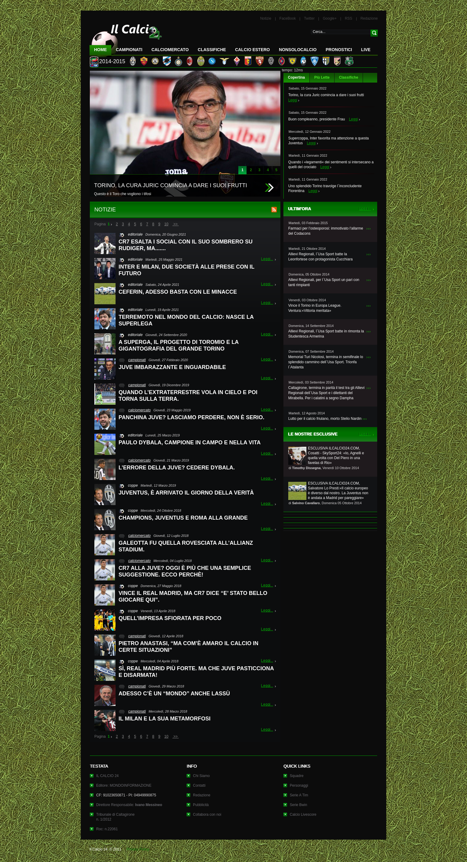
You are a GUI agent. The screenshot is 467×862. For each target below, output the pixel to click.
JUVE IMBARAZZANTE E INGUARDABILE (172, 367)
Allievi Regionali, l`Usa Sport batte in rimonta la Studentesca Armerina (326, 333)
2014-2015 (112, 61)
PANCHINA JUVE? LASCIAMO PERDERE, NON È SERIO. (191, 417)
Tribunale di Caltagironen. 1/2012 (115, 816)
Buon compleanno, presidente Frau (316, 119)
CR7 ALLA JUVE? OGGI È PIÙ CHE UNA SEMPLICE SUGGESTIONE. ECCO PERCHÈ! (185, 571)
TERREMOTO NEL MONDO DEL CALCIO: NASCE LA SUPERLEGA (186, 320)
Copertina (296, 77)
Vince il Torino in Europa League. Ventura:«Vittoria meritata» (314, 308)
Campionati (129, 49)
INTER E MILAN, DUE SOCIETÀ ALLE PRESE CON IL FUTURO (186, 270)
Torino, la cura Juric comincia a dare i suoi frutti (326, 95)
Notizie (265, 18)
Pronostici (339, 49)
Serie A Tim (299, 795)
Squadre (296, 776)
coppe (133, 485)
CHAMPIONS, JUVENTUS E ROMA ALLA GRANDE (183, 518)
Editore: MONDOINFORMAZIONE (124, 785)
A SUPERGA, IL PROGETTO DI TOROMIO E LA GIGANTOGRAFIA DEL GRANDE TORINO (179, 345)
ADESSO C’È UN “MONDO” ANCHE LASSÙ (174, 694)
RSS (348, 18)
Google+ (330, 18)
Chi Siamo (201, 776)
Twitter (309, 18)
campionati (137, 360)
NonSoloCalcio (297, 49)
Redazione (369, 18)
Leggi (292, 100)
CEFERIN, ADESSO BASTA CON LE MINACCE (178, 292)
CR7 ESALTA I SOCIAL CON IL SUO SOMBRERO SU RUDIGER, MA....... (186, 245)
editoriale (135, 234)
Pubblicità (201, 805)
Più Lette (322, 77)
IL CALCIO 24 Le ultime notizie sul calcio (126, 38)
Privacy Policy (137, 849)
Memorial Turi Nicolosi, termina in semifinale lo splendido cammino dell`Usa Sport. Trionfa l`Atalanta (325, 362)
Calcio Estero (252, 49)
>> (175, 224)
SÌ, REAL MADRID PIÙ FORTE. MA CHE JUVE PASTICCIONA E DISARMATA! (196, 671)
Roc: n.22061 (107, 829)
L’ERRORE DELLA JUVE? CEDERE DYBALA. (177, 468)
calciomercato (139, 410)
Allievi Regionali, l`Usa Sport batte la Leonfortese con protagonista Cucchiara (320, 256)
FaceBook (287, 18)
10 (166, 224)
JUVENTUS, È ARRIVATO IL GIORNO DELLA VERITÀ (186, 493)
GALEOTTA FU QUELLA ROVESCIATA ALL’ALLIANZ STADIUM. (186, 546)
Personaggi (299, 785)
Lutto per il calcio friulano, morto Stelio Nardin (324, 418)
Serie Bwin (298, 805)
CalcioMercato (170, 49)
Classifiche (348, 77)
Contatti (199, 785)
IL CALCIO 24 (107, 776)
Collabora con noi (207, 814)
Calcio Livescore (303, 814)
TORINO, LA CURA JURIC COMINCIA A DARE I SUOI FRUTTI (170, 185)
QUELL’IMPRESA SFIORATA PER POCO (170, 618)
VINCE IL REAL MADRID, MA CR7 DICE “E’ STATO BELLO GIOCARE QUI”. (193, 596)
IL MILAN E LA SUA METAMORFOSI (165, 719)
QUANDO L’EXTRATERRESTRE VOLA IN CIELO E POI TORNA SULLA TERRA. (188, 395)
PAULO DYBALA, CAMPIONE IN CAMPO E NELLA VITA (190, 442)
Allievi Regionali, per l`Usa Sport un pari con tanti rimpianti (323, 282)
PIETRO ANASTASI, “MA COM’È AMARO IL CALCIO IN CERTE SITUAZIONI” (188, 646)
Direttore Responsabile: (129, 805)
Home (100, 49)
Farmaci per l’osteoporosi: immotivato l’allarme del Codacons (325, 231)
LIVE (366, 49)
